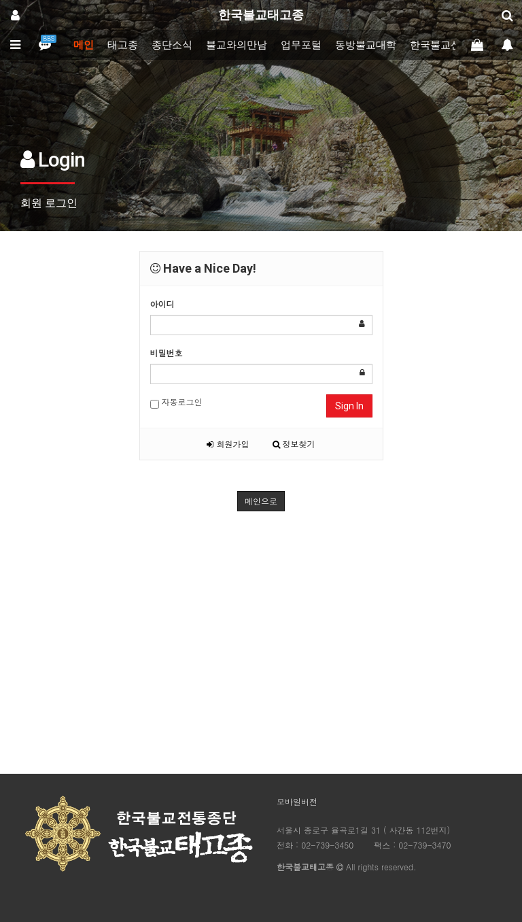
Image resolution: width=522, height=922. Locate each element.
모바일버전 (297, 801)
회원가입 (228, 443)
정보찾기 (294, 443)
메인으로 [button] (261, 501)
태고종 (122, 45)
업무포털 (301, 45)
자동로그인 (176, 402)
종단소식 (172, 45)
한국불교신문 (440, 45)
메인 (83, 45)
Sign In (349, 405)
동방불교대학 (365, 45)
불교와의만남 (236, 45)
